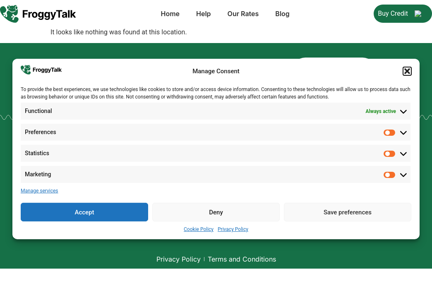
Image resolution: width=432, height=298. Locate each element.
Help (165, 15)
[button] (407, 71)
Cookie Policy (199, 228)
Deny (216, 211)
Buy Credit (403, 15)
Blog (244, 15)
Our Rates (205, 15)
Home (132, 15)
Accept (84, 211)
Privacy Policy (233, 228)
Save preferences (348, 211)
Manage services (39, 189)
